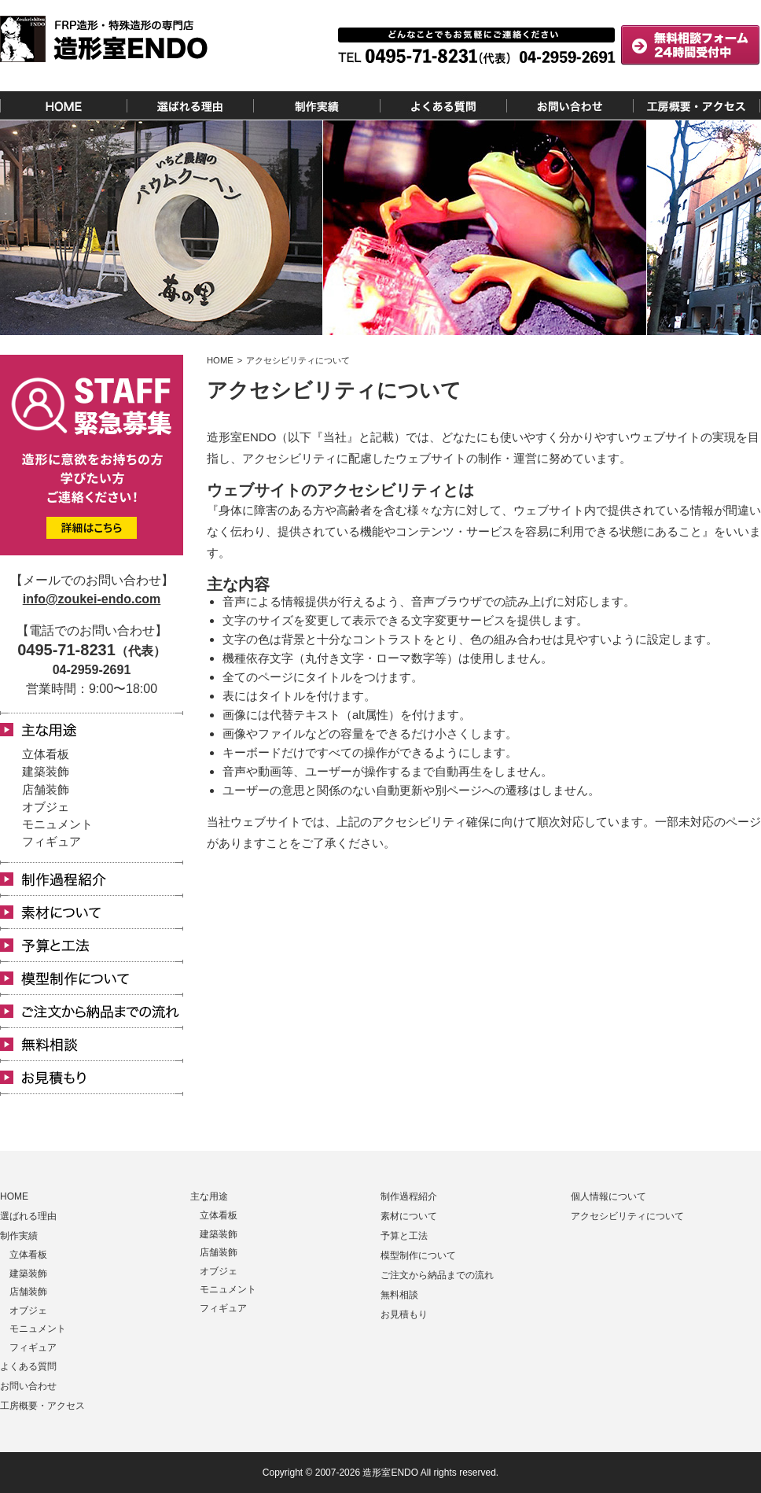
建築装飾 (45, 771)
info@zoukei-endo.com (92, 599)
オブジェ (45, 806)
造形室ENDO (390, 1472)
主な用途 (209, 1196)
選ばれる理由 (28, 1216)
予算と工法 (404, 1235)
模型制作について (418, 1255)
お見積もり (404, 1314)
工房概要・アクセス (42, 1405)
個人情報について (608, 1196)
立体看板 (45, 754)
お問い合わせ (28, 1386)
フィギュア (51, 841)
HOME (14, 1196)
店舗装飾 (45, 789)
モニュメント (57, 824)
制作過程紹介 (408, 1196)
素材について (408, 1216)
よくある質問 (28, 1366)
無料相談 (399, 1294)
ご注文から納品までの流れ (437, 1275)
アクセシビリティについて (627, 1216)
